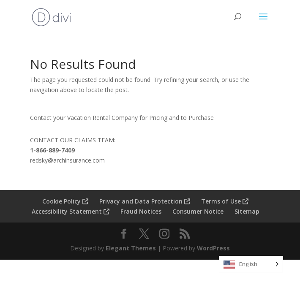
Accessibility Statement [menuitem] (70, 211)
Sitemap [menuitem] (247, 211)
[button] (263, 22)
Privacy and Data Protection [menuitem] (144, 201)
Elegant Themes (131, 248)
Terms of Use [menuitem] (224, 201)
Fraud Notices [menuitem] (140, 211)
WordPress (213, 248)
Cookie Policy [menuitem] (65, 201)
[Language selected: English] (251, 264)
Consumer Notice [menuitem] (198, 211)
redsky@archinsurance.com (67, 160)
